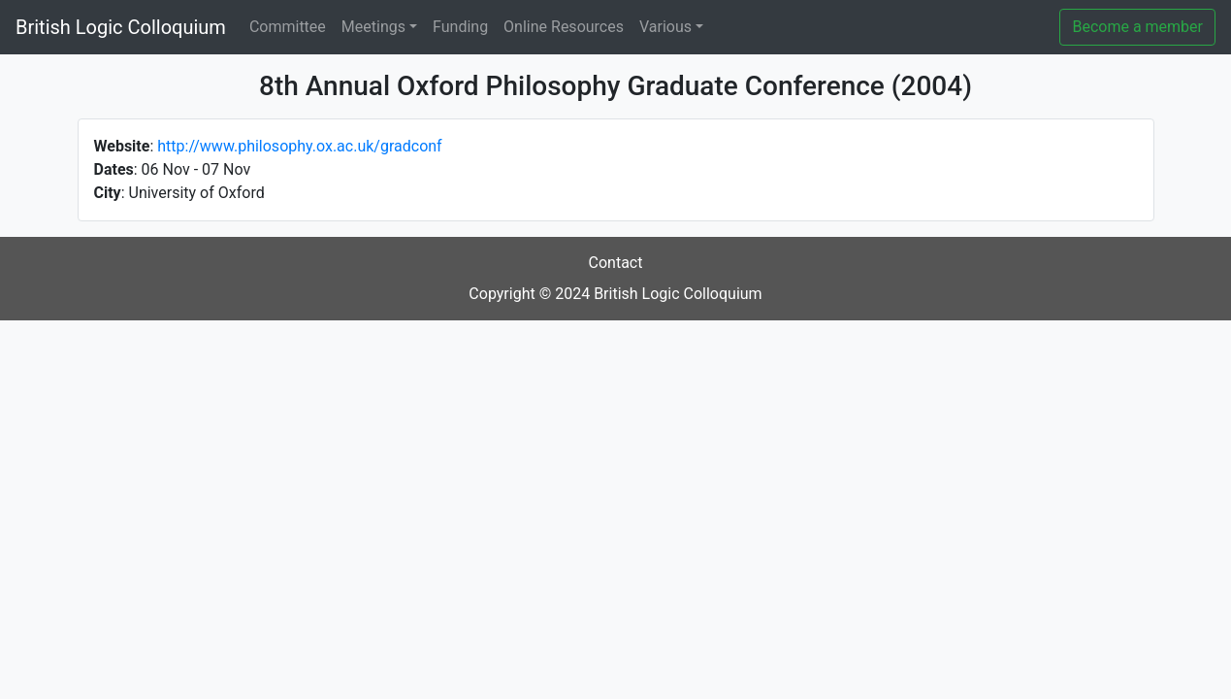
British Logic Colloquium (121, 27)
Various (665, 26)
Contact (616, 262)
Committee (287, 26)
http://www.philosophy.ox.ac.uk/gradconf (299, 146)
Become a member (1137, 26)
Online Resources (563, 26)
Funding (460, 26)
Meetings (373, 26)
